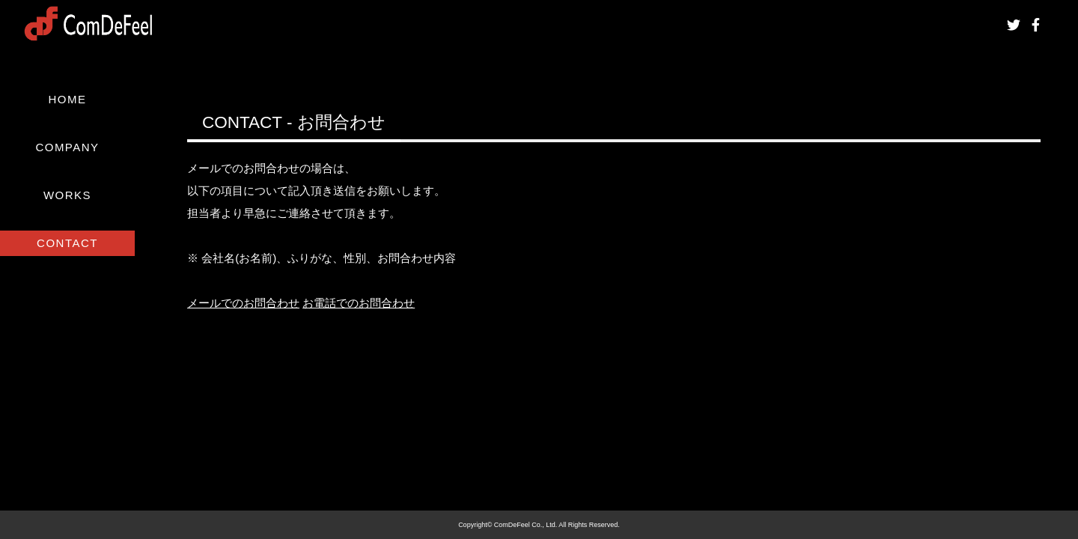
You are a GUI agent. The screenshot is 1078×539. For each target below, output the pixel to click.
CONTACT (67, 243)
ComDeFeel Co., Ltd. (526, 525)
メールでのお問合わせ (243, 302)
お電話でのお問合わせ (358, 302)
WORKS (67, 195)
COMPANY (67, 147)
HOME (68, 99)
